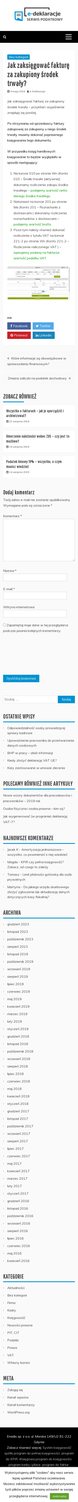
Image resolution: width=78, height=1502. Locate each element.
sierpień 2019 (17, 976)
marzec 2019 (17, 1014)
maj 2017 (14, 1163)
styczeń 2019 (17, 1029)
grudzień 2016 (18, 1201)
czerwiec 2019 (18, 991)
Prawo (12, 1348)
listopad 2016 (17, 1208)
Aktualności (16, 1288)
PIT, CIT (13, 1333)
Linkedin (44, 335)
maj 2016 (14, 1253)
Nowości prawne (20, 1325)
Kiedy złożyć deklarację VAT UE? (32, 760)
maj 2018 (14, 1089)
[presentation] (20, 656)
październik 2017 (20, 1126)
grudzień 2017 (18, 1111)
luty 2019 (14, 1021)
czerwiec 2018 (18, 1081)
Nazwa (9, 571)
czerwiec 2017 (18, 1156)
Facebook (19, 326)
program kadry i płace (25, 1465)
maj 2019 (14, 999)
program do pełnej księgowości (37, 1453)
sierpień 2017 (17, 1141)
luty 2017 (14, 1186)
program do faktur (55, 1465)
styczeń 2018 (17, 1104)
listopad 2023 (17, 932)
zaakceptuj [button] (59, 1496)
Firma (11, 1303)
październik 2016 (20, 1216)
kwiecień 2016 (18, 1261)
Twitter (43, 326)
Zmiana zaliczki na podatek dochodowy (37, 378)
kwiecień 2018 (18, 1096)
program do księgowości (54, 1459)
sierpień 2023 (17, 946)
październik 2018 (20, 1051)
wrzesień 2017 (18, 1133)
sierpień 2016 (17, 1231)
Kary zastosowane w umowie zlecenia (36, 768)
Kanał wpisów (18, 1397)
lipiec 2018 (15, 1074)
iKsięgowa (27, 1459)
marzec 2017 (17, 1178)
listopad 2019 (17, 954)
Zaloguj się (15, 1390)
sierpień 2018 (17, 1066)
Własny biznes (18, 1362)
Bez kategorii (18, 57)
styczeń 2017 (17, 1193)
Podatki (13, 1340)
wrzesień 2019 (18, 969)
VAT (10, 1355)
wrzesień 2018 (18, 1059)
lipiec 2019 (15, 984)
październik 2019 (20, 961)
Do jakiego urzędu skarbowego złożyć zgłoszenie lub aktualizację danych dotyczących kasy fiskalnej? (38, 892)
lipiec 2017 (15, 1148)
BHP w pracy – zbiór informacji (30, 753)
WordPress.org (18, 1412)
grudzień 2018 (18, 1036)
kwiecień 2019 (18, 1006)
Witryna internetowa (19, 607)
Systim (48, 1447)
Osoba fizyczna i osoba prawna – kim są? (34, 808)
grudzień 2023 (18, 924)
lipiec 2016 (15, 1238)
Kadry (11, 1310)
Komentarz (12, 516)
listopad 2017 (17, 1119)
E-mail (9, 589)
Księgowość (16, 1318)
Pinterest (19, 335)
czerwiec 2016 (18, 1246)
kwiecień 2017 (18, 1171)
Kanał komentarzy (21, 1405)
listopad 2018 (17, 1044)
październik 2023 (20, 939)
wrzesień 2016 (18, 1223)
